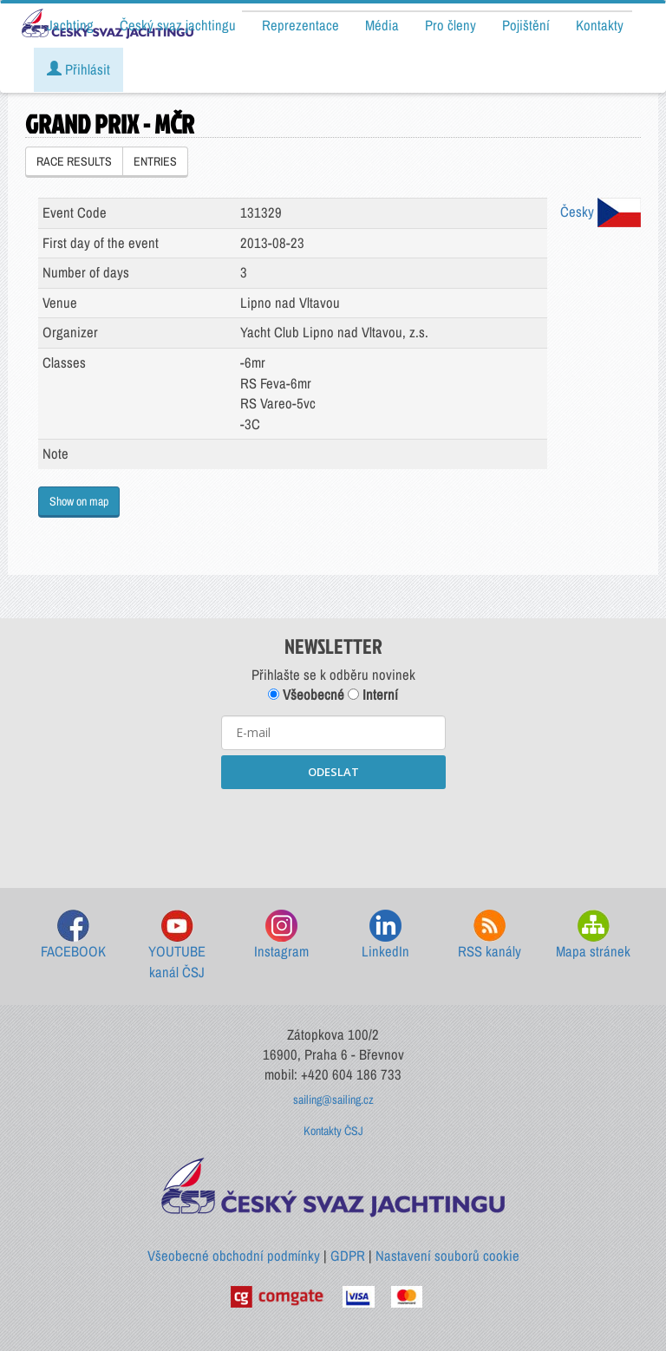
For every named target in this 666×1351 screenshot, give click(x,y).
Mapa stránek (593, 935)
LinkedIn (385, 935)
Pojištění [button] (526, 25)
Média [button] (382, 25)
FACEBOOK (73, 935)
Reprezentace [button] (300, 25)
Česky (600, 211)
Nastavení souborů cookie (447, 1255)
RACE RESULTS (74, 161)
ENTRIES (155, 161)
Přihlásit (78, 69)
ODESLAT (333, 772)
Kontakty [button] (600, 25)
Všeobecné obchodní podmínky (233, 1255)
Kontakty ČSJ (333, 1131)
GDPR (347, 1255)
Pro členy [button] (450, 25)
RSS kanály (489, 935)
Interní (373, 694)
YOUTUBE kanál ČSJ (177, 946)
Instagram (281, 935)
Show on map (78, 501)
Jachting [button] (70, 25)
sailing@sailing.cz (333, 1099)
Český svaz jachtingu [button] (178, 25)
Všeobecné (306, 694)
